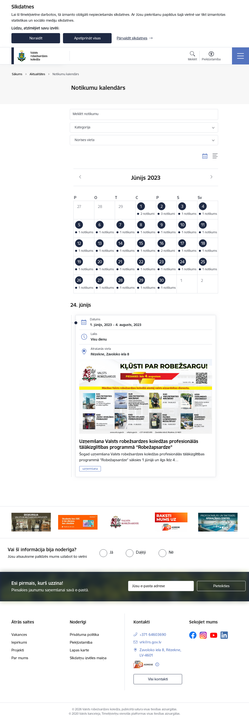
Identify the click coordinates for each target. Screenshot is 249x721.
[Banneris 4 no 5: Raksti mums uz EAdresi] (171, 522)
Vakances (19, 634)
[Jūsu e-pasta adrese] (161, 586)
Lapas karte (79, 650)
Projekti (17, 650)
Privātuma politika (84, 634)
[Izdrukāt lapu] (231, 86)
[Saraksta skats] (215, 156)
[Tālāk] (229, 522)
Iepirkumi (19, 642)
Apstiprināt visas (87, 38)
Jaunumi (23, 96)
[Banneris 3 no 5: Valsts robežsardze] (124, 522)
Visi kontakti (158, 679)
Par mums (19, 658)
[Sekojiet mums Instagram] (203, 635)
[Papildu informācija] (157, 664)
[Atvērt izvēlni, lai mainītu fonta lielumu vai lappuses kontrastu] (211, 57)
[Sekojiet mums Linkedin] (224, 635)
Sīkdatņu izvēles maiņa (88, 658)
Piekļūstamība (81, 642)
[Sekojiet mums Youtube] (213, 635)
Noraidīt (35, 38)
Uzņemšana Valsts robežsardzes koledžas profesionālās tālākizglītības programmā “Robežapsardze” (138, 444)
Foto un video (28, 105)
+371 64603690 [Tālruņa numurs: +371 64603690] (153, 634)
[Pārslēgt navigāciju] (240, 55)
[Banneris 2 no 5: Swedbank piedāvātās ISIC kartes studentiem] (78, 522)
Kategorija (82, 127)
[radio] (106, 552)
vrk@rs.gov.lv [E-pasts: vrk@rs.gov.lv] (150, 642)
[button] (145, 210)
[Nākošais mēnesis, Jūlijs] (211, 177)
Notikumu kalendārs (33, 88)
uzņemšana (90, 468)
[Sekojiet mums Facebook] (192, 635)
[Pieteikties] (221, 586)
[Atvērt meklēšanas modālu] (192, 57)
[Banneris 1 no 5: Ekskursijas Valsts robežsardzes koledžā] (31, 522)
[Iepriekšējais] (19, 522)
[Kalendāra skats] (205, 156)
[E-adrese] (143, 664)
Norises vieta (84, 140)
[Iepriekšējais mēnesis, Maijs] (80, 177)
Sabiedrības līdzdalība (34, 113)
